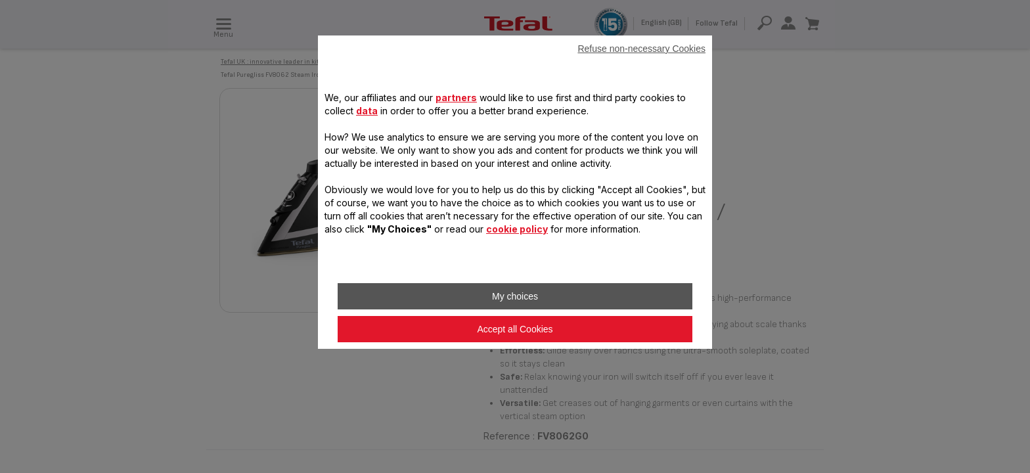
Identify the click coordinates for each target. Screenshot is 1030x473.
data (367, 110)
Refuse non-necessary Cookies (641, 48)
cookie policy (517, 229)
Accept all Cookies (514, 329)
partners (456, 97)
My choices (515, 296)
